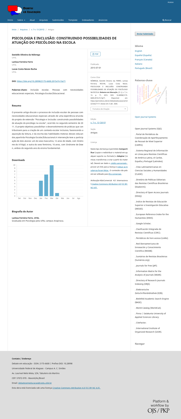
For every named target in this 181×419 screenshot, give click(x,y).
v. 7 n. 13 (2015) (37, 29)
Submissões (58, 20)
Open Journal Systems (145, 116)
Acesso (171, 2)
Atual (32, 20)
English (138, 51)
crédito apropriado (119, 163)
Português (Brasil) (143, 68)
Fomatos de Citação (101, 109)
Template (72, 20)
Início (10, 20)
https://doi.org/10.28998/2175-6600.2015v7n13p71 (41, 81)
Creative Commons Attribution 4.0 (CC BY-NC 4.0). (77, 387)
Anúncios (103, 20)
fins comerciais (115, 174)
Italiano (138, 63)
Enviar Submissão (145, 34)
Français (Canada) (143, 59)
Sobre (20, 20)
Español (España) (143, 55)
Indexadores (88, 20)
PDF (96, 54)
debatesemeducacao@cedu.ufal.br (35, 383)
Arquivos (43, 20)
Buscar (167, 20)
